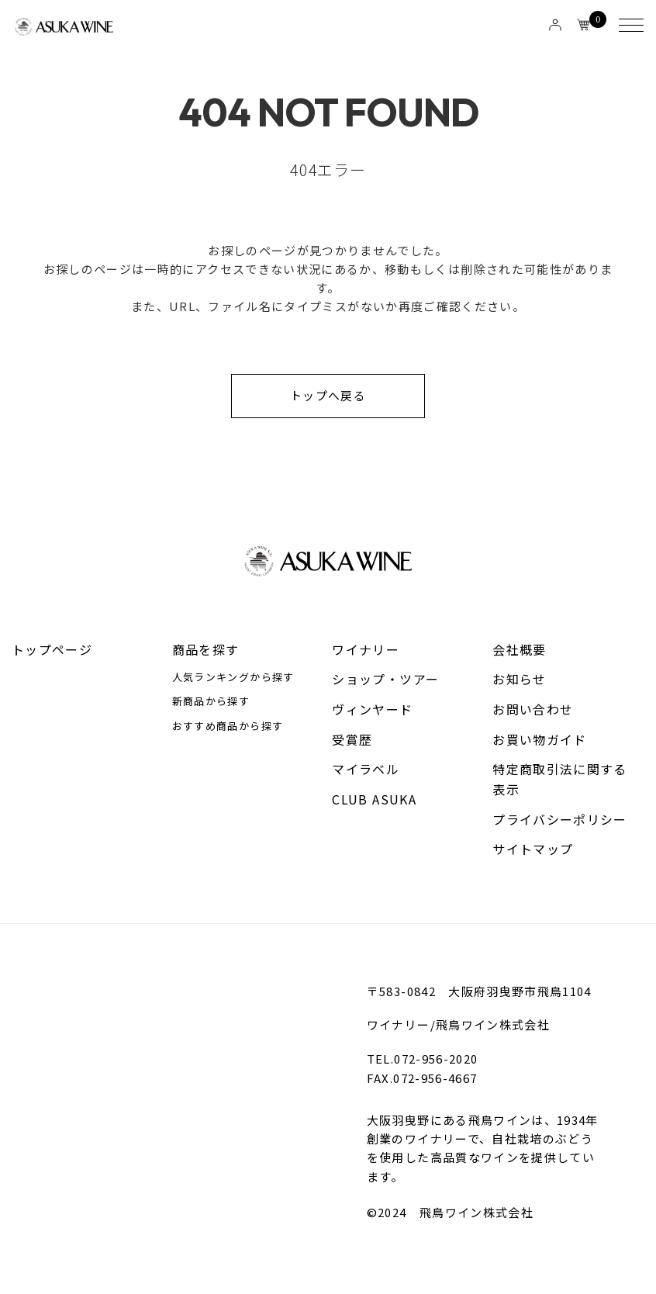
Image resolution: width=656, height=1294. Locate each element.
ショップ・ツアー (385, 679)
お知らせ (519, 679)
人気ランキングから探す (233, 677)
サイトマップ (532, 850)
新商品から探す (211, 702)
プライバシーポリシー (559, 820)
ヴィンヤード (372, 710)
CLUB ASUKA (374, 800)
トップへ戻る (328, 396)
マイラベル (365, 769)
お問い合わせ (532, 710)
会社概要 (519, 650)
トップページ (52, 650)
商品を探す (206, 650)
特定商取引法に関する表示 (559, 779)
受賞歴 (352, 740)
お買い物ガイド (539, 740)
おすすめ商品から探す (228, 726)
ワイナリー (365, 650)
